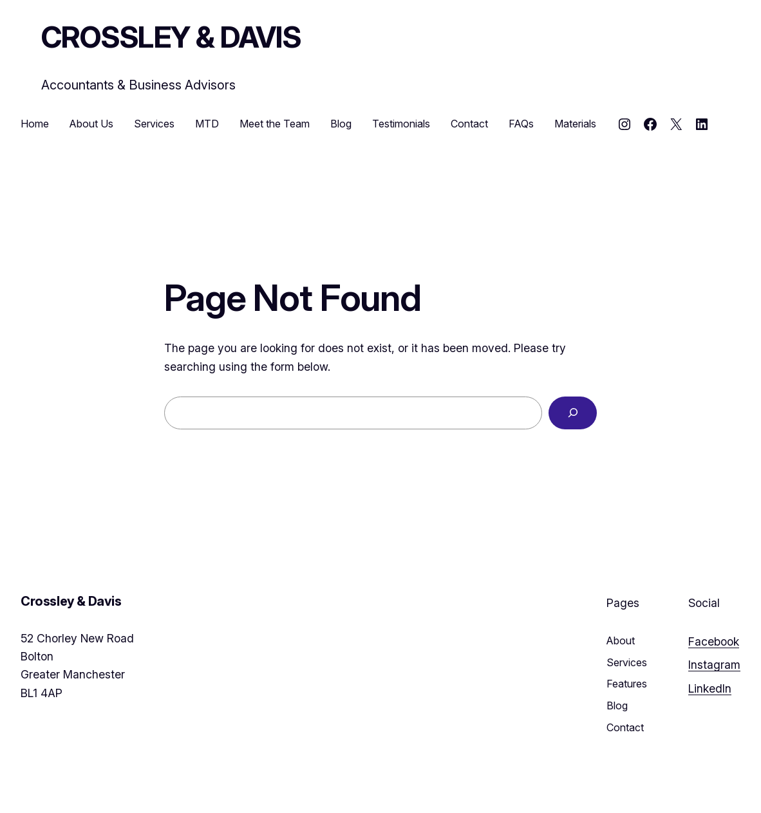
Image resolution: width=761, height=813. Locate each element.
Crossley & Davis (171, 37)
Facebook (713, 641)
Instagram (714, 664)
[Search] (573, 413)
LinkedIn (709, 688)
